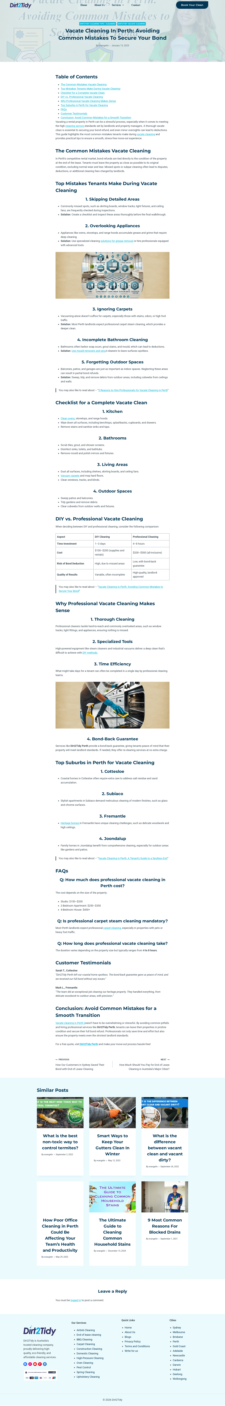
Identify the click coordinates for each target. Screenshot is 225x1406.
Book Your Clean (192, 5)
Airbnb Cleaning (86, 1330)
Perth (176, 1341)
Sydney (177, 1327)
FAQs (64, 109)
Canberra (178, 1360)
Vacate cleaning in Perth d (70, 1022)
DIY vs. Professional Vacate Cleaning (82, 96)
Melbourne (179, 1332)
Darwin (177, 1364)
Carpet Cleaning (86, 1344)
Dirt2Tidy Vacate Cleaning (131, 24)
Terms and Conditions (137, 1346)
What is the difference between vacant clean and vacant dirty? (165, 1147)
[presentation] (60, 1112)
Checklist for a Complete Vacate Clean (83, 92)
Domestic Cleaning (87, 1353)
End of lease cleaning (89, 1334)
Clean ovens (68, 418)
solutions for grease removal (116, 240)
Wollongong (179, 1378)
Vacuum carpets (70, 475)
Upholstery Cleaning (88, 1376)
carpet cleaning (112, 927)
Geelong (177, 1374)
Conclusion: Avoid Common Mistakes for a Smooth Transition (96, 117)
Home (84, 5)
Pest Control (84, 1367)
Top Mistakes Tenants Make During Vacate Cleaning (90, 88)
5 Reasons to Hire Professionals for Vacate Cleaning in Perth (133, 390)
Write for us (131, 1350)
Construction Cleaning (89, 1348)
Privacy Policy (133, 1341)
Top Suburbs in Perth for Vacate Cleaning (84, 105)
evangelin (104, 45)
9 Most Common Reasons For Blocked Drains (165, 1226)
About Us (99, 5)
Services (118, 5)
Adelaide (178, 1350)
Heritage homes (70, 823)
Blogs (128, 1336)
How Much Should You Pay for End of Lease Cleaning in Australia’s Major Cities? (142, 1063)
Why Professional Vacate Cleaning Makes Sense (88, 101)
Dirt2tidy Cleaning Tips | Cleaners (98, 24)
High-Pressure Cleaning (90, 1358)
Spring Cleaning (86, 1372)
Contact (135, 5)
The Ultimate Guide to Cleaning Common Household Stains (112, 1232)
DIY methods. (90, 652)
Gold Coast (179, 1346)
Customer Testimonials (74, 113)
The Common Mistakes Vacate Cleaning (84, 84)
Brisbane (178, 1336)
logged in (75, 1300)
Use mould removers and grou (89, 350)
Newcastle (179, 1355)
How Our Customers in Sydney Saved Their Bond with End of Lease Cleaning (83, 1063)
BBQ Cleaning (84, 1339)
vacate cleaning (146, 134)
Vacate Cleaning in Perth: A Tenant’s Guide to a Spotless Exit (132, 858)
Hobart (177, 1369)
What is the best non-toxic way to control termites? (60, 1141)
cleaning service (75, 125)
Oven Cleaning (85, 1362)
